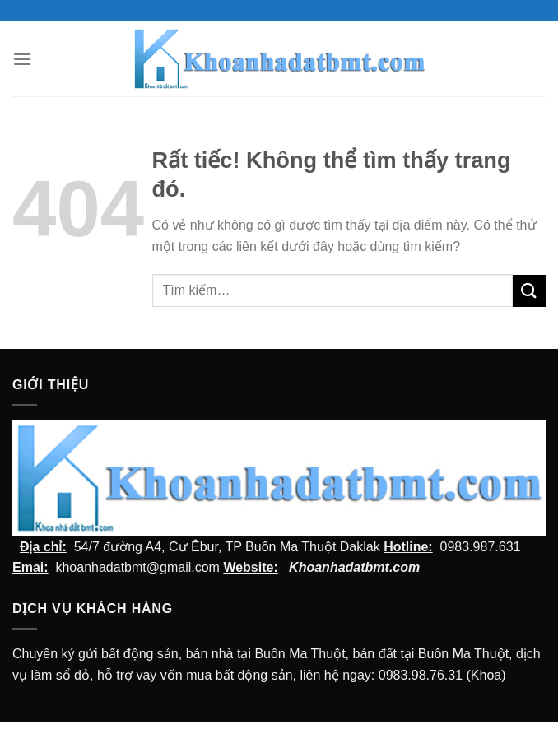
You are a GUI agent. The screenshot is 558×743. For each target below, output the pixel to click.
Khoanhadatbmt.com (354, 567)
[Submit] (529, 291)
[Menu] (22, 59)
